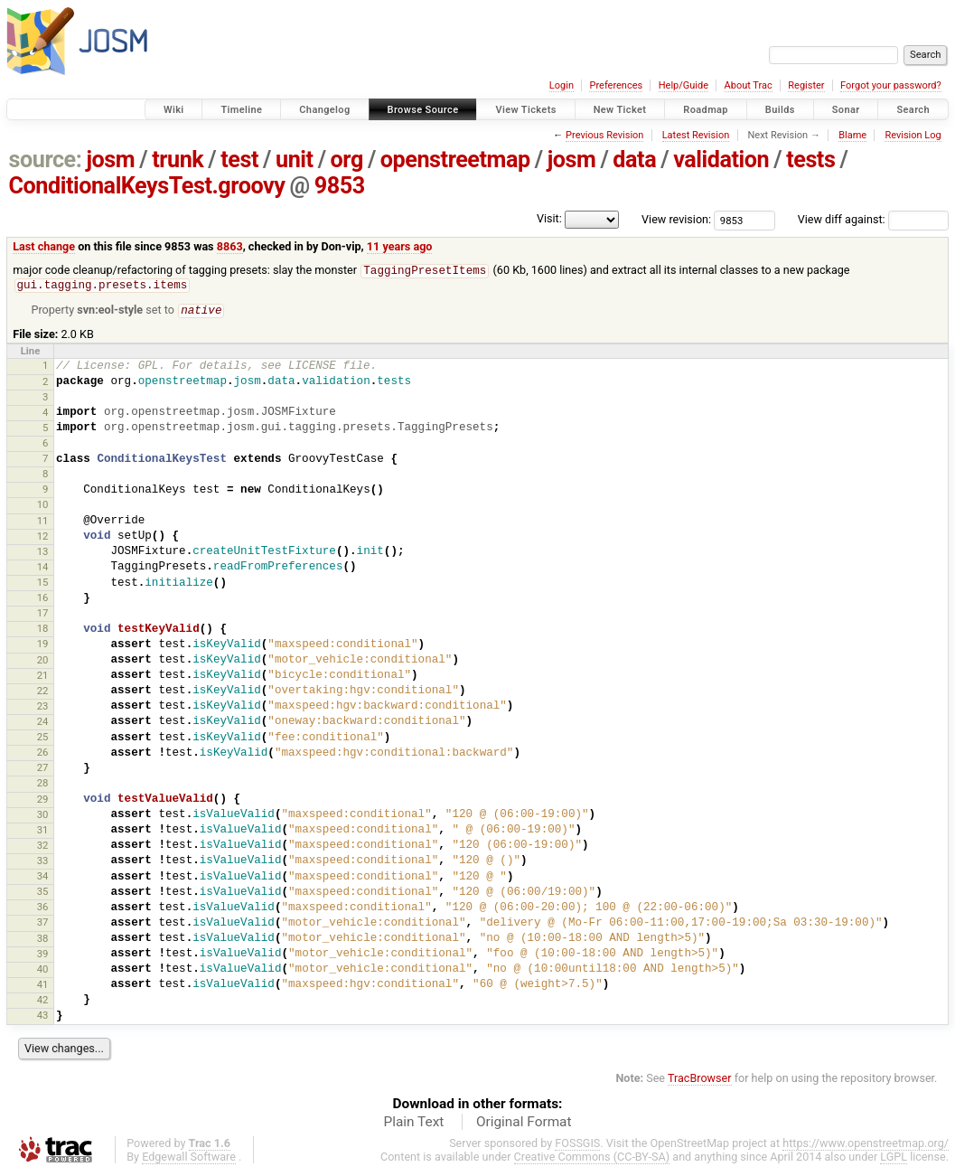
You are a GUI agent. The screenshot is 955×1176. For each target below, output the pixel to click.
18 (43, 631)
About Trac (748, 85)
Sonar (846, 110)
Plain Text (413, 1124)
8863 (230, 246)
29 (43, 801)
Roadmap (705, 110)
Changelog (324, 110)
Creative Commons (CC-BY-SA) (592, 1159)
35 (43, 894)
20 (43, 662)
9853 (339, 186)
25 (43, 739)
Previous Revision (604, 135)
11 (43, 523)
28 (43, 785)
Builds (780, 110)
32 (43, 848)
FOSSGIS (577, 1145)
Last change (44, 246)
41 (43, 987)
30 (43, 817)
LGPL (893, 1159)
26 (43, 754)
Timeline (241, 110)
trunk (177, 159)
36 (43, 909)
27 (43, 770)
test (239, 159)
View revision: (676, 219)
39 (43, 956)
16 (43, 600)
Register (806, 85)
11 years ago (400, 246)
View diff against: (873, 219)
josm (110, 159)
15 (43, 585)
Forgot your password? (890, 85)
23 (43, 708)
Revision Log (913, 135)
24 (43, 724)
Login (561, 85)
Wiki (174, 110)
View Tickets (525, 110)
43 (43, 1017)
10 (43, 507)
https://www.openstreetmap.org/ (865, 1145)
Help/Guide (683, 85)
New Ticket (620, 110)
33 (43, 863)
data (634, 159)
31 (43, 832)
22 (43, 693)
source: (45, 159)
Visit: (549, 218)
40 (43, 971)
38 (43, 941)
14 (43, 569)
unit (295, 159)
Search (913, 110)
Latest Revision (696, 135)
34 (43, 878)
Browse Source (423, 110)
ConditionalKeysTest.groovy (147, 186)
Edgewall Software (189, 1159)
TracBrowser (700, 1080)
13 (43, 554)
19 (43, 646)
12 (43, 538)
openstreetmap (455, 159)
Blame (852, 135)
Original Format (524, 1124)
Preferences (615, 85)
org (347, 159)
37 (43, 924)
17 (43, 615)
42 (43, 1002)
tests (810, 159)
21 (43, 678)
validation (721, 159)
